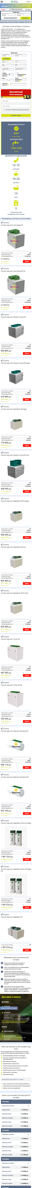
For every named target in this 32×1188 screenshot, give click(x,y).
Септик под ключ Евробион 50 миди (13, 409)
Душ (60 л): (3, 65)
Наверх (28, 1)
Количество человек (5, 14)
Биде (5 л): (16, 65)
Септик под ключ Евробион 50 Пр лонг (14, 593)
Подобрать (25, 18)
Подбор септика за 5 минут (9, 1008)
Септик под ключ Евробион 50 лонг (13, 547)
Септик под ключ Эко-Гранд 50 (12, 225)
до (8, 80)
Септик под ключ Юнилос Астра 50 (13, 317)
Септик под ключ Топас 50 (10, 639)
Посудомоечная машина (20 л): (19, 68)
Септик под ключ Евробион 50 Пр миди (15, 501)
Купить (27, 261)
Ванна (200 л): (4, 61)
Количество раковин (20, 14)
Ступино (3, 9)
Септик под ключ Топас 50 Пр (11, 685)
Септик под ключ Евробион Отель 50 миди (16, 823)
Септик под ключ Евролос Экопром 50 (14, 731)
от (2, 80)
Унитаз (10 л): (17, 61)
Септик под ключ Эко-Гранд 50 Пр (13, 271)
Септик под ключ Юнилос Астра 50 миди (15, 363)
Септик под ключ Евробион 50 (11, 917)
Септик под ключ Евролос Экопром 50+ (15, 777)
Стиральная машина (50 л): (5, 69)
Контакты (28, 9)
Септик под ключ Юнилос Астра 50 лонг (15, 455)
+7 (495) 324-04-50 (15, 9)
